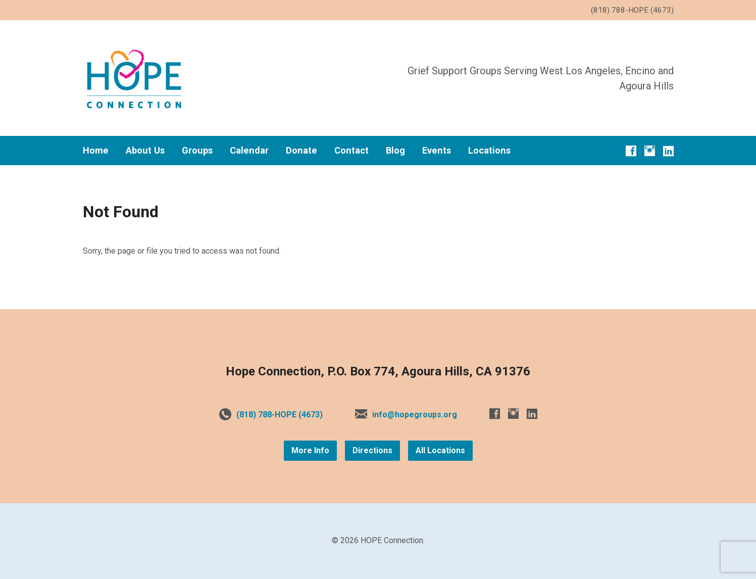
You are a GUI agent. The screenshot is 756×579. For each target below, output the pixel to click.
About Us (145, 150)
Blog (395, 150)
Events (436, 150)
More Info (310, 450)
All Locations (440, 450)
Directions (372, 450)
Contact (351, 150)
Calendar (249, 150)
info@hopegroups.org (414, 414)
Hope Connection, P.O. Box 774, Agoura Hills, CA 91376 (378, 371)
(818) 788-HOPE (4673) (279, 414)
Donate (301, 150)
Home (96, 150)
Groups (197, 150)
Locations (489, 150)
